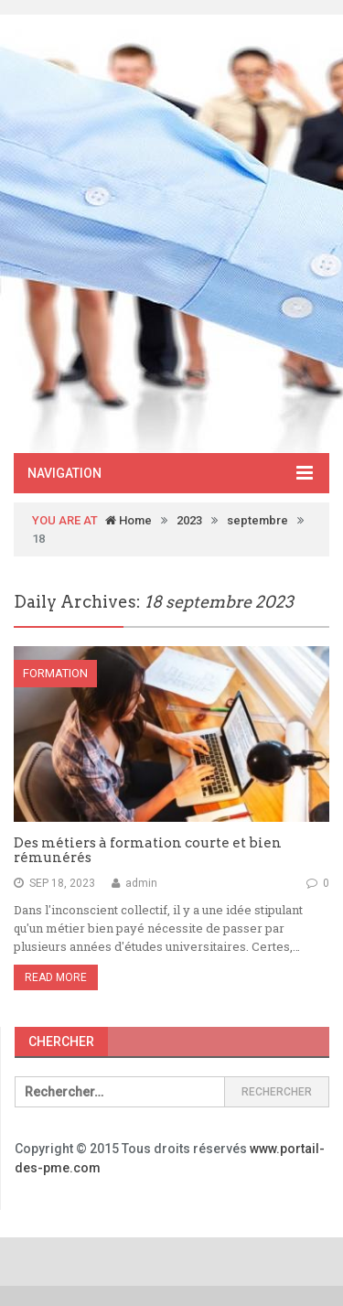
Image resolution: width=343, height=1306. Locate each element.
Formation (55, 673)
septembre (257, 520)
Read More (56, 977)
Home (128, 520)
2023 (189, 520)
